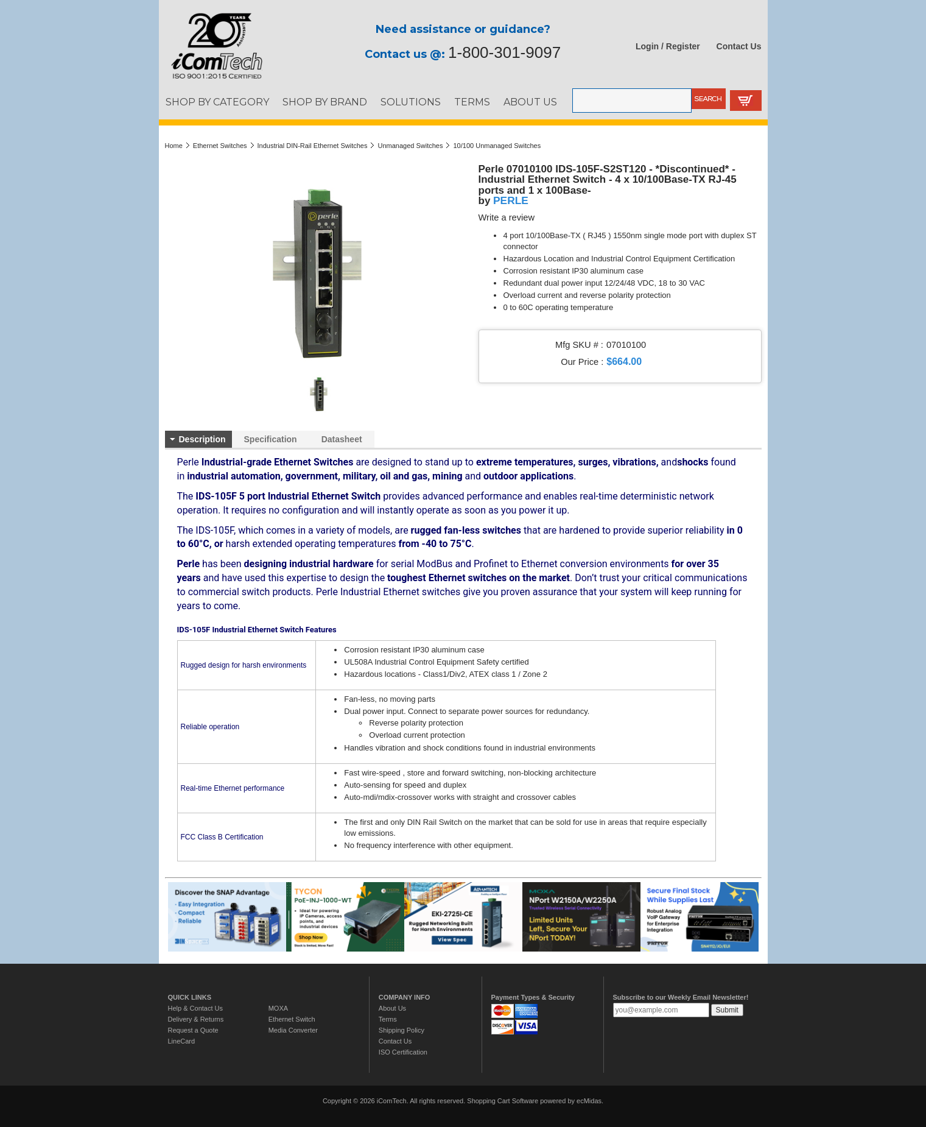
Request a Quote (193, 1030)
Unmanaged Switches (410, 145)
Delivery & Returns (196, 1019)
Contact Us (739, 46)
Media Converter (293, 1030)
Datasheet (341, 439)
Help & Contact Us (195, 1008)
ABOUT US (530, 101)
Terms (388, 1019)
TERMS (472, 101)
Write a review (507, 217)
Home (174, 145)
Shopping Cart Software (502, 1100)
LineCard (181, 1041)
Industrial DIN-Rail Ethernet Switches (313, 145)
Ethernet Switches (220, 145)
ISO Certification (403, 1052)
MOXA (278, 1008)
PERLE (510, 200)
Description (202, 439)
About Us (392, 1008)
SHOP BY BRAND (324, 101)
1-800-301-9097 (504, 52)
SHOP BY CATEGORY (217, 101)
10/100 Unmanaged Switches (497, 145)
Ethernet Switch (291, 1019)
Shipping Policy (401, 1030)
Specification (270, 439)
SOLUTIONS (411, 101)
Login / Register (668, 46)
